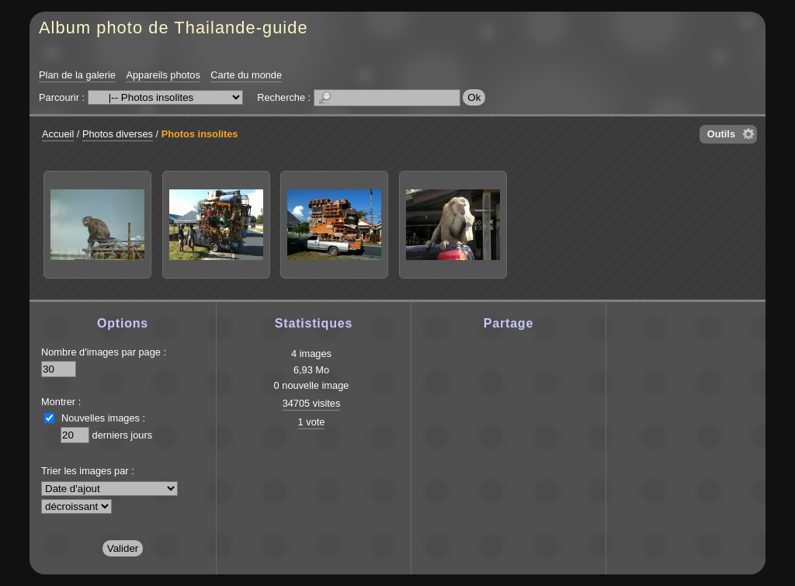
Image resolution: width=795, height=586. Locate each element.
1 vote (311, 422)
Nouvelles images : (103, 418)
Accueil (58, 134)
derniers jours (122, 435)
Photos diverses (117, 134)
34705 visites (312, 403)
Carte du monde (246, 75)
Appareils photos (163, 75)
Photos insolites (199, 134)
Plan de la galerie (77, 75)
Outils (721, 134)
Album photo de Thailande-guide (173, 27)
